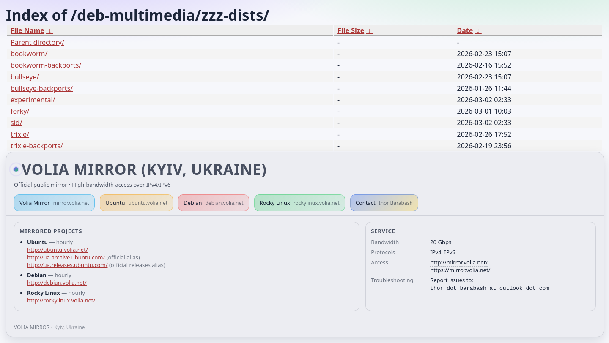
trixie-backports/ (37, 145)
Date (465, 30)
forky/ (20, 111)
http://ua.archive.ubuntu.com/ (66, 257)
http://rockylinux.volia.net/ (61, 300)
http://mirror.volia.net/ (459, 262)
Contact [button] (384, 203)
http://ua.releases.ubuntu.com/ (67, 265)
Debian (214, 203)
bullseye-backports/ (42, 88)
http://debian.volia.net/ (57, 282)
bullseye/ (25, 77)
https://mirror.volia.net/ (460, 270)
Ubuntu (136, 203)
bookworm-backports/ (46, 65)
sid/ (16, 122)
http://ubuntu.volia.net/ (57, 249)
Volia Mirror (54, 203)
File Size (350, 30)
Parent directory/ (37, 42)
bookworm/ (29, 53)
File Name (27, 30)
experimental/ (33, 99)
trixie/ (20, 134)
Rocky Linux (300, 203)
